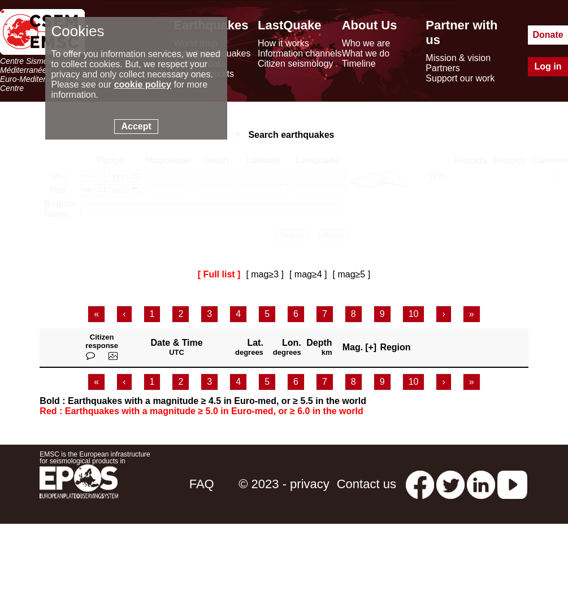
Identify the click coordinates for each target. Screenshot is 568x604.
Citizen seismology (295, 63)
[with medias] (510, 176)
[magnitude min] (168, 177)
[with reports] (471, 176)
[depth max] (216, 193)
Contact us (366, 487)
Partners (442, 68)
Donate (547, 35)
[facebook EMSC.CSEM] (420, 487)
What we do (365, 53)
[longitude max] (317, 193)
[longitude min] (317, 177)
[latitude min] (263, 177)
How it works (283, 43)
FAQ (201, 487)
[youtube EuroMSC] (512, 487)
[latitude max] (263, 193)
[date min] (110, 177)
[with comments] (556, 176)
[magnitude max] (168, 193)
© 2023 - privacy (284, 487)
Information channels (300, 53)
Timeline (359, 63)
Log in (548, 66)
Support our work (460, 78)
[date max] (110, 192)
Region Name (59, 211)
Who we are (366, 43)
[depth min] (216, 177)
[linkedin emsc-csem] (481, 487)
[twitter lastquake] (450, 487)
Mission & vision (458, 58)
